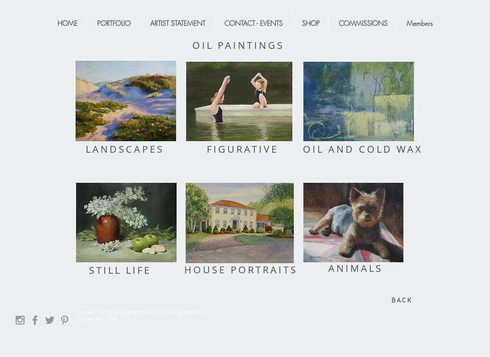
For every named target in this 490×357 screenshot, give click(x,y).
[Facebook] (35, 320)
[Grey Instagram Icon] (20, 320)
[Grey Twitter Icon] (50, 320)
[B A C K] (401, 300)
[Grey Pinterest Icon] (64, 320)
